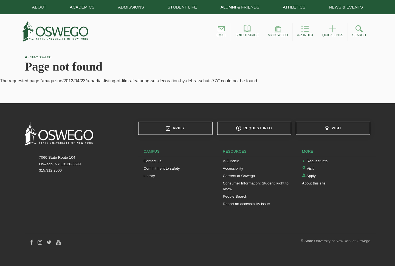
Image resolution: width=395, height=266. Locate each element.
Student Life (182, 7)
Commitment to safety (161, 168)
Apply (175, 128)
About (39, 7)
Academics (82, 7)
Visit (333, 128)
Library (149, 176)
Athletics (294, 7)
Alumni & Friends (240, 7)
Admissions (131, 7)
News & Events (346, 7)
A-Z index (231, 161)
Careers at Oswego (239, 176)
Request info (254, 128)
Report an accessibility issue (246, 204)
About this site (313, 183)
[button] (221, 32)
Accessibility (233, 168)
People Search (235, 196)
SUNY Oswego (41, 57)
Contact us (152, 161)
